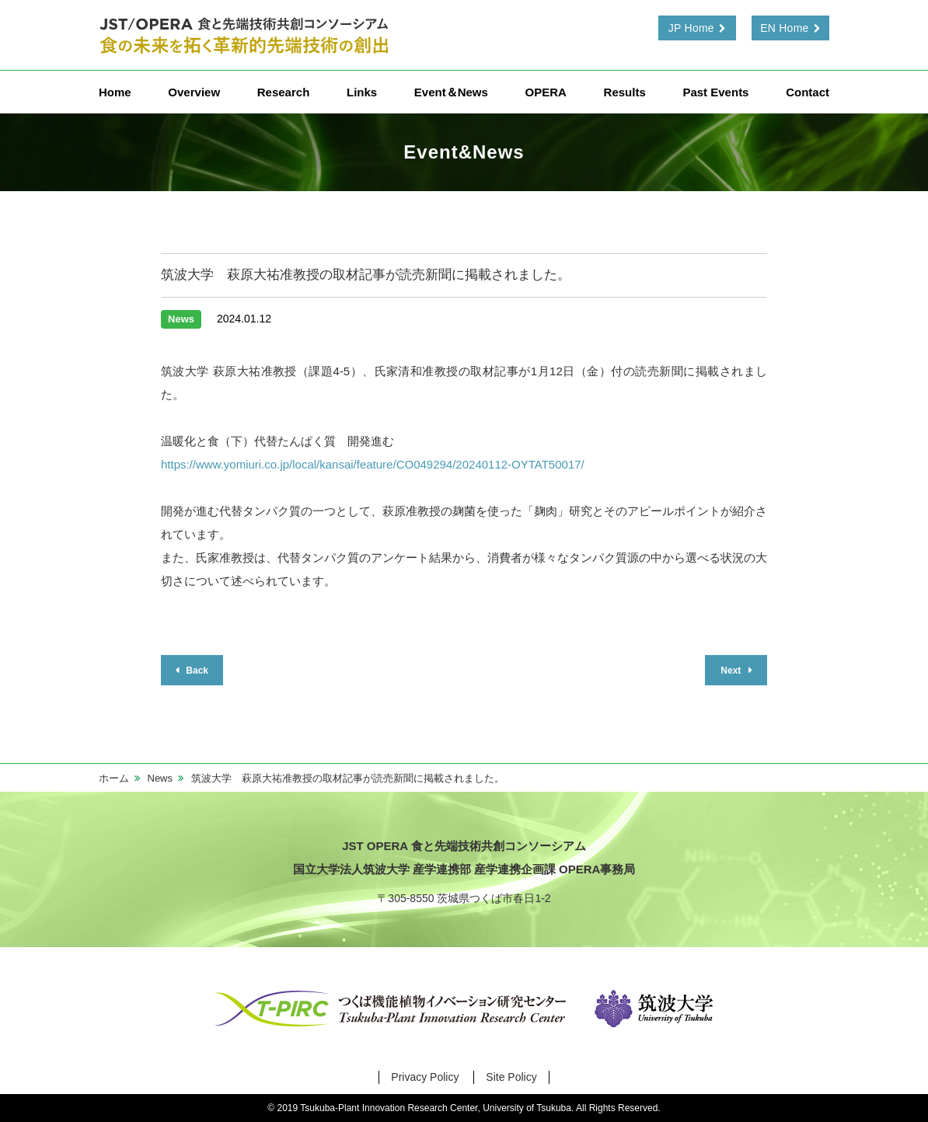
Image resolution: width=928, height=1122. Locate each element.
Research (283, 92)
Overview (194, 92)
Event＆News (451, 92)
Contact (807, 92)
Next (731, 670)
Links (362, 92)
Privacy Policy (425, 1077)
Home (115, 92)
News (160, 778)
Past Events (715, 92)
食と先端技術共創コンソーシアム (246, 35)
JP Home (691, 28)
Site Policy (511, 1077)
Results (625, 92)
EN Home (784, 28)
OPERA (546, 92)
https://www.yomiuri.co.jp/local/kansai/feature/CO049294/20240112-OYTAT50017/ (372, 464)
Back (195, 670)
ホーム (114, 778)
